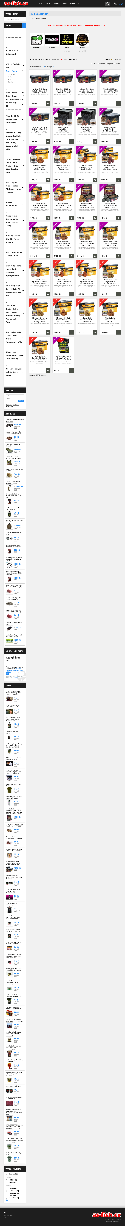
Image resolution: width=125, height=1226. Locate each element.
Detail (15, 428)
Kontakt (48, 4)
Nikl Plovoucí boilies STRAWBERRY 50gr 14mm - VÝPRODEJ (14, 877)
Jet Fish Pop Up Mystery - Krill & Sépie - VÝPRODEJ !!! (14, 1020)
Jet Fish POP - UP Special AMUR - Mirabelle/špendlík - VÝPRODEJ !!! (14, 1140)
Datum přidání (56, 59)
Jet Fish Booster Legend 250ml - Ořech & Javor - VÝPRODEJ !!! (13, 719)
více (7, 1200)
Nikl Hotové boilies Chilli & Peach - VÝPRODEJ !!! (14, 930)
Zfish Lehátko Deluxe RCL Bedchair (14, 445)
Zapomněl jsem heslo (12, 405)
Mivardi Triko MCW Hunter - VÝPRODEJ (14, 785)
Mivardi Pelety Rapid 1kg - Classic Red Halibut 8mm (14, 432)
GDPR (6, 1217)
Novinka (118, 63)
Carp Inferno (36, 47)
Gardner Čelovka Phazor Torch (13, 533)
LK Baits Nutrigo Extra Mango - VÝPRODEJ (15, 1060)
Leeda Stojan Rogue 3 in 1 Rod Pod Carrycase (14, 635)
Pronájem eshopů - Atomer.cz (113, 1221)
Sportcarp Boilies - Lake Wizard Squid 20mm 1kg (13, 545)
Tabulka (116, 59)
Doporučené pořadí (69, 59)
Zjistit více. (16, 677)
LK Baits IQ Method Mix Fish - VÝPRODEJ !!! (14, 1097)
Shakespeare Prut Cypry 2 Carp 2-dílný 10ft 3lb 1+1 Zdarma (14, 559)
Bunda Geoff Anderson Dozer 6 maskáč (14, 521)
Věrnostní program (68, 4)
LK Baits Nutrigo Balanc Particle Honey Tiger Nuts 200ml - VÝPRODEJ (13, 692)
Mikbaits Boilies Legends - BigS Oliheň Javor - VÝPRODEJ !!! (14, 1047)
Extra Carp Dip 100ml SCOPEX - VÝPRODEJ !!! (13, 1008)
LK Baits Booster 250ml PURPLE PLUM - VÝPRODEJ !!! (13, 891)
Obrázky (107, 59)
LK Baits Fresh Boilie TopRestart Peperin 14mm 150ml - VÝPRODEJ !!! (14, 771)
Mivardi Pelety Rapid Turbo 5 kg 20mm (14, 470)
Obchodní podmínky (9, 1215)
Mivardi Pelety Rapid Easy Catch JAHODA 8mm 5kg (14, 611)
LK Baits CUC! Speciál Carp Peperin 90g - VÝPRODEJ (14, 825)
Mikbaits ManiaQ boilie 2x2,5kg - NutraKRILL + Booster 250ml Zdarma (13, 863)
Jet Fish (67, 47)
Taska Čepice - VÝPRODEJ (14, 1086)
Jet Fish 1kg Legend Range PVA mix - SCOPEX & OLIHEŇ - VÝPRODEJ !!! (14, 745)
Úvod (40, 4)
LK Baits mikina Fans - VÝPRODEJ (12, 904)
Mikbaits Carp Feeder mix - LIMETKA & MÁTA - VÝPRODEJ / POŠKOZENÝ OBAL (14, 1112)
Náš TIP (95, 63)
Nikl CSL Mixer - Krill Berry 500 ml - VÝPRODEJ (14, 797)
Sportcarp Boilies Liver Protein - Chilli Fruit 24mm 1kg (13, 495)
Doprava (56, 4)
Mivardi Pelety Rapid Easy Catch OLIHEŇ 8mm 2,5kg (14, 586)
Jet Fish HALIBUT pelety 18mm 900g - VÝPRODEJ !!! (14, 995)
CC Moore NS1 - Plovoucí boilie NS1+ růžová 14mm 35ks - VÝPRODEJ (13, 956)
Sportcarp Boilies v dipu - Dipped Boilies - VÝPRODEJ (14, 837)
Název (40, 59)
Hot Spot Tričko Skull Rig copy (13, 1153)
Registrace (9, 406)
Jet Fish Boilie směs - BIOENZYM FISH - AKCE (13, 457)
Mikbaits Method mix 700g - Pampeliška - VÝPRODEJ (14, 969)
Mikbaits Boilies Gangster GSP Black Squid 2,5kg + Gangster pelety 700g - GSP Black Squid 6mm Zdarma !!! (14, 811)
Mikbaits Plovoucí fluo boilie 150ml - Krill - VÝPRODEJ (14, 850)
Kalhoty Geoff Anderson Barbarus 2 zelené (13, 482)
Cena (46, 59)
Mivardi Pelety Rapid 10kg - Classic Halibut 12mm (14, 598)
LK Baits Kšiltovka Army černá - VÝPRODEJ (13, 706)
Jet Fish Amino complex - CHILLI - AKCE (13, 508)
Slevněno (102, 63)
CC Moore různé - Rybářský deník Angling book (14, 758)
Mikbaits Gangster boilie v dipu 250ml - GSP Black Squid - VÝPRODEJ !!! (13, 917)
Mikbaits (82, 47)
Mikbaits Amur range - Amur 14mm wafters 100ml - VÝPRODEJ (14, 982)
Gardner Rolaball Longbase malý (14, 623)
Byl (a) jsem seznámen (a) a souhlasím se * (14, 669)
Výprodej (110, 63)
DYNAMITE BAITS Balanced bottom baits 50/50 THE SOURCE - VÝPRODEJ (14, 1126)
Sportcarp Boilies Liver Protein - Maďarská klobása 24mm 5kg (14, 573)
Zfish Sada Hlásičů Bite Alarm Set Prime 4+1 (15, 420)
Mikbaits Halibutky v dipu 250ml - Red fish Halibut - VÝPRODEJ (13, 1033)
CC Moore (52, 47)
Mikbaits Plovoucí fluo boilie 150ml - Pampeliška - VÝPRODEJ (14, 1074)
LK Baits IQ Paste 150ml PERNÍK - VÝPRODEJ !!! (13, 943)
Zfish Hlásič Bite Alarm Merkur (12, 732)
